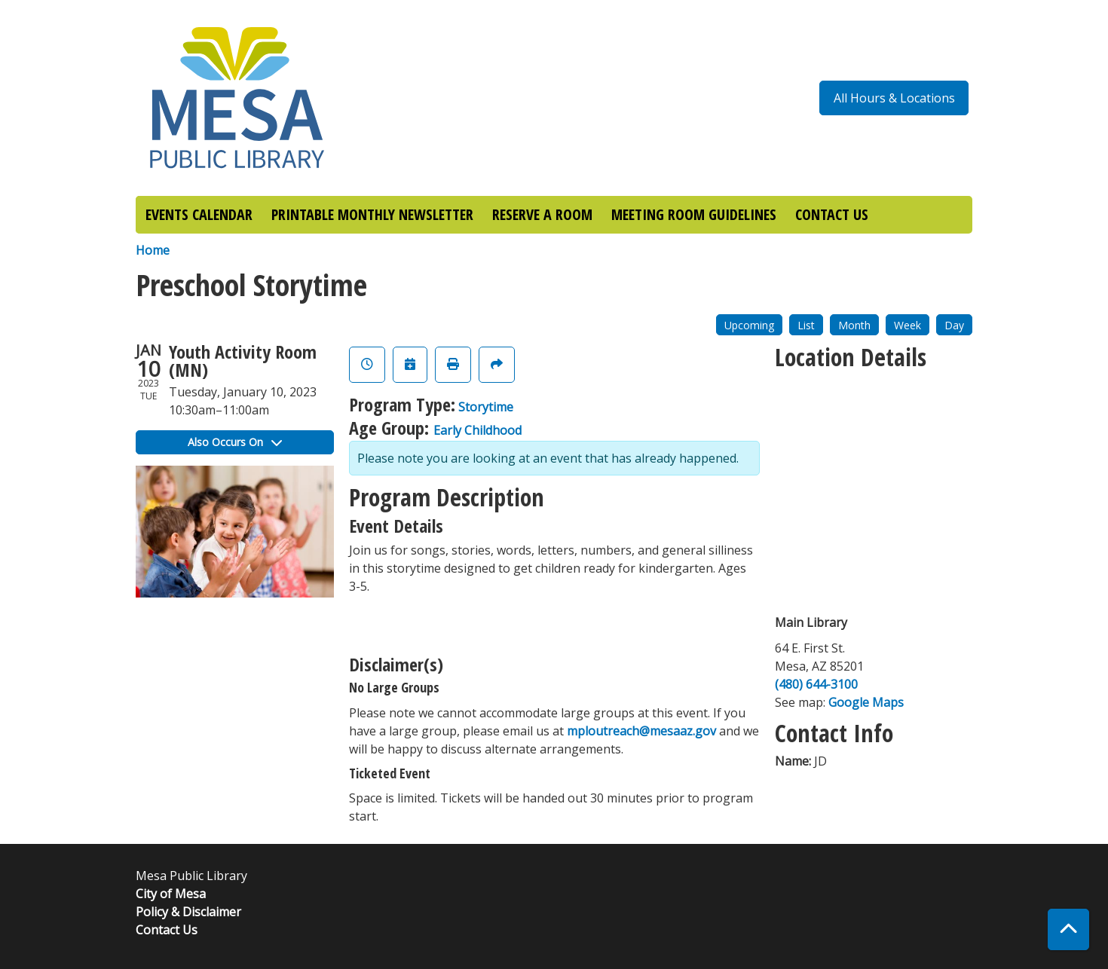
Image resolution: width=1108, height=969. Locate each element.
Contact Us (166, 930)
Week (907, 325)
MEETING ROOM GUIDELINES (693, 214)
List (806, 325)
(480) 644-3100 (816, 684)
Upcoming (749, 325)
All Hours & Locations (894, 98)
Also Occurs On (235, 442)
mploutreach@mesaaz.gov (641, 731)
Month (854, 325)
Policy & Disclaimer (188, 911)
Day (954, 325)
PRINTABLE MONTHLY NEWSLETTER (372, 214)
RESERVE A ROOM (542, 214)
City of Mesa (171, 893)
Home (153, 250)
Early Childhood (477, 430)
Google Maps (866, 702)
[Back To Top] (1068, 929)
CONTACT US (831, 214)
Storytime (485, 407)
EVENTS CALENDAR (199, 214)
